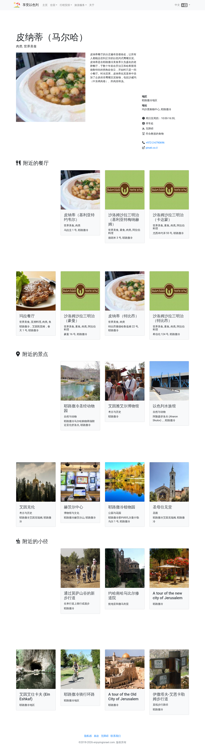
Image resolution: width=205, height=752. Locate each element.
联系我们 (116, 735)
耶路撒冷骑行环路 (79, 694)
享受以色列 (31, 5)
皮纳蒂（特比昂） (123, 316)
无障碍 (105, 735)
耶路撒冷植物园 (121, 507)
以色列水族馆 (164, 406)
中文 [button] (181, 5)
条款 (96, 735)
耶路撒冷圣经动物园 (79, 408)
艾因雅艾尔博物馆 (123, 406)
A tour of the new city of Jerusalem (168, 595)
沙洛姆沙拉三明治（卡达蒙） (168, 217)
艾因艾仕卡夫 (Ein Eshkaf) (34, 696)
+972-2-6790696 (155, 142)
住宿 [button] (52, 5)
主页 (45, 5)
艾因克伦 (27, 507)
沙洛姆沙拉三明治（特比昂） (168, 318)
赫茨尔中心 (73, 507)
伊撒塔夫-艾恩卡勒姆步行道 (169, 696)
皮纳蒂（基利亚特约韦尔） (79, 217)
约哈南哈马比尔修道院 (123, 595)
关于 (91, 5)
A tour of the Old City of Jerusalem (123, 696)
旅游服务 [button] (79, 5)
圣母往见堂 (162, 507)
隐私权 (88, 735)
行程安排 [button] (65, 5)
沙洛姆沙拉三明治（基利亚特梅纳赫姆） (123, 219)
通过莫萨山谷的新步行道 (79, 595)
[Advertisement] (102, 22)
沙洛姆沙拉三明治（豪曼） (79, 318)
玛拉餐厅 (27, 316)
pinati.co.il (151, 147)
